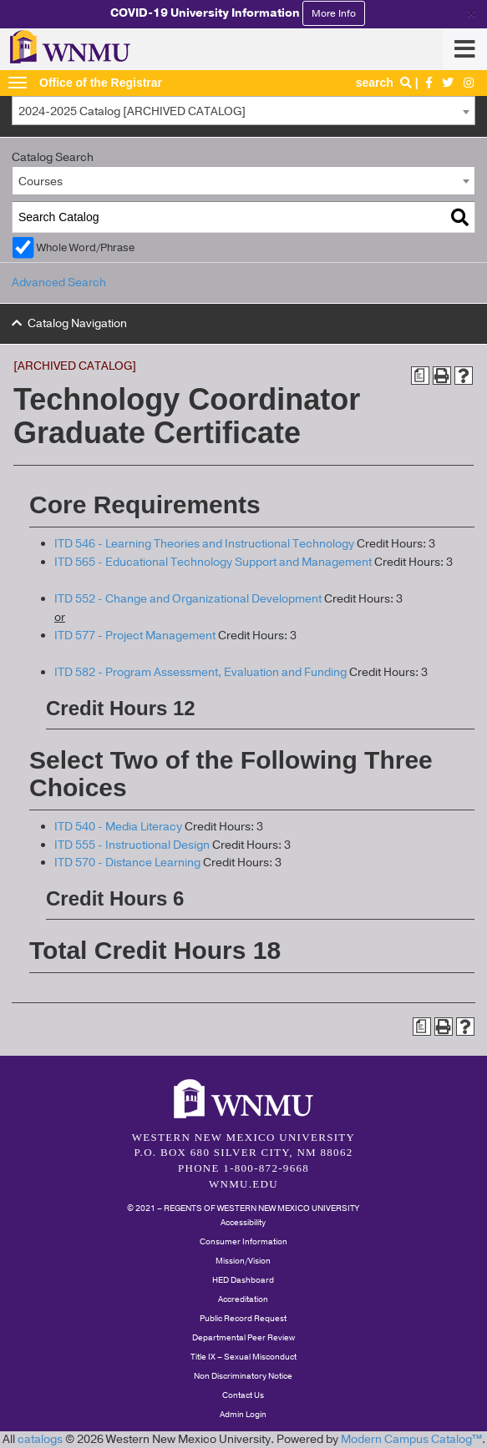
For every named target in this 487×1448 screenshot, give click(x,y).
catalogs (40, 1439)
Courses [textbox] (40, 181)
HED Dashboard (243, 1280)
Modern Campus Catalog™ (411, 1439)
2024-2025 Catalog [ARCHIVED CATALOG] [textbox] (132, 111)
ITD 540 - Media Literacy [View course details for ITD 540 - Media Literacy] (118, 827)
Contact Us (243, 1395)
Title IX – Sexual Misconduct (243, 1357)
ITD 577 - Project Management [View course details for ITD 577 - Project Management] (135, 635)
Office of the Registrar (100, 82)
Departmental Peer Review (243, 1338)
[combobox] (243, 110)
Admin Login (243, 1414)
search (385, 82)
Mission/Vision (243, 1261)
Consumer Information (243, 1242)
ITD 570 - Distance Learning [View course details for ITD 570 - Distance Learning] (127, 862)
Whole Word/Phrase (85, 247)
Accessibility (243, 1223)
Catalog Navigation (77, 323)
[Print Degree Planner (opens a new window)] (420, 375)
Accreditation (243, 1299)
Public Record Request (243, 1318)
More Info (334, 13)
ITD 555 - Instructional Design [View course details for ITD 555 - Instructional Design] (132, 845)
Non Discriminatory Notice (243, 1376)
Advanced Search (59, 282)
